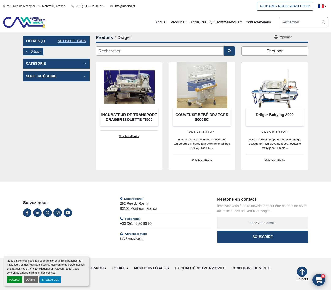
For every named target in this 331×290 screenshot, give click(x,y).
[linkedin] (37, 212)
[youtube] (68, 212)
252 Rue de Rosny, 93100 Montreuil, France (36, 6)
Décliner (31, 279)
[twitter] (47, 212)
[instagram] (57, 212)
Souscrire (262, 237)
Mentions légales (151, 268)
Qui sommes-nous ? (226, 22)
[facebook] (27, 212)
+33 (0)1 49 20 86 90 (89, 6)
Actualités (198, 22)
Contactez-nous (258, 22)
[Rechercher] (160, 51)
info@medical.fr (125, 6)
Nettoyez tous (72, 41)
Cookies (120, 268)
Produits (177, 22)
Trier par (275, 51)
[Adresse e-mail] (262, 223)
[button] (179, 22)
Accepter (14, 279)
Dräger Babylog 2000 (275, 115)
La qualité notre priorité (200, 268)
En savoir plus (50, 279)
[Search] (303, 22)
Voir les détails (129, 136)
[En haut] (302, 274)
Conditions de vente (250, 268)
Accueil (161, 22)
